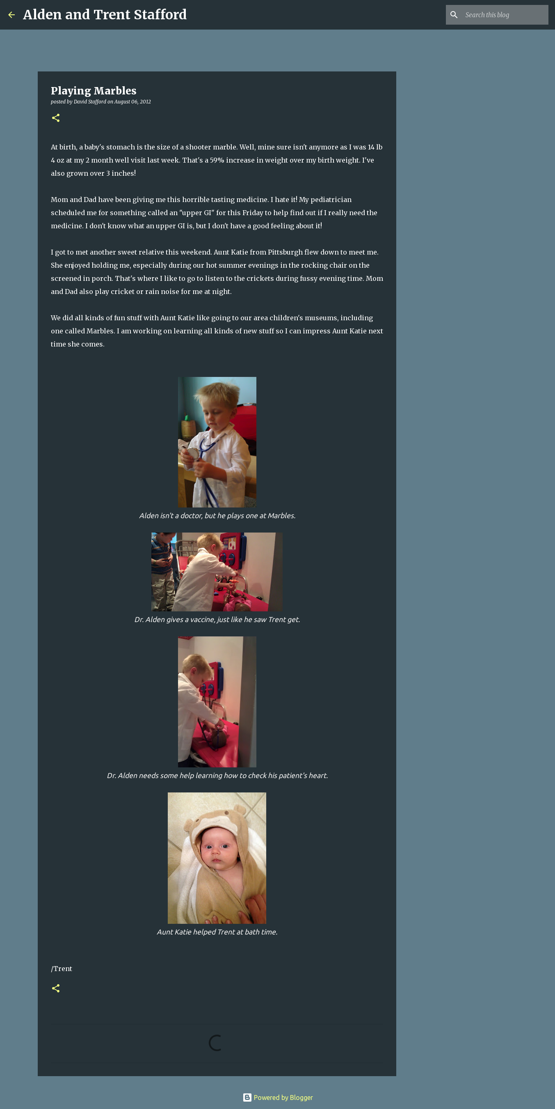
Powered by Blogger (277, 1097)
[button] (56, 118)
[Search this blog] (505, 15)
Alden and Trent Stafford (105, 15)
